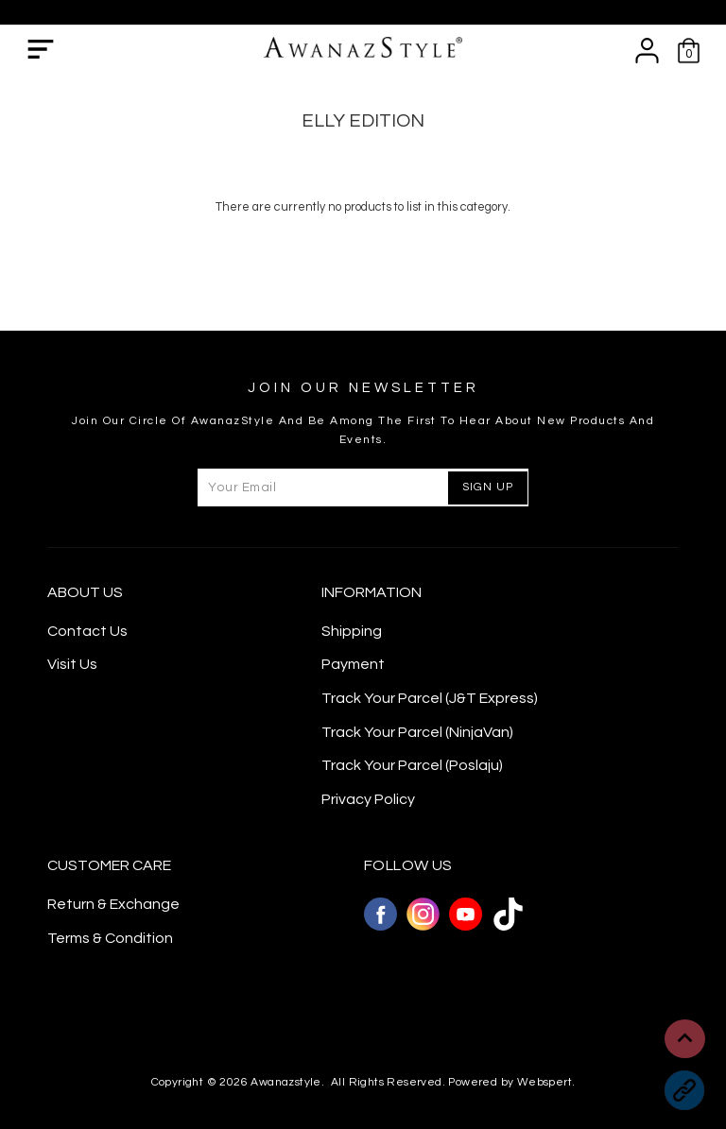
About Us (85, 592)
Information (371, 592)
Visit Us (72, 664)
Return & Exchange (113, 904)
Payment (353, 664)
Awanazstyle (285, 1082)
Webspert (544, 1082)
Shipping (351, 631)
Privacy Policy (368, 799)
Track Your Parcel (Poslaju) (412, 765)
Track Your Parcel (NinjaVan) (417, 732)
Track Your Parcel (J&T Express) (429, 698)
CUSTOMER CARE (109, 865)
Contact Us (87, 631)
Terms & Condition (110, 938)
